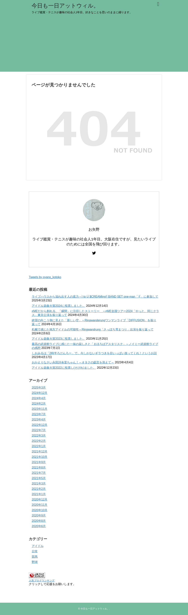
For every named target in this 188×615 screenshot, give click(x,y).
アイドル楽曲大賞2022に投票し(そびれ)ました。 (64, 367)
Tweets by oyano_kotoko (45, 277)
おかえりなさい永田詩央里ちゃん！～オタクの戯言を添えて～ (73, 362)
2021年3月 (39, 483)
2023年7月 (39, 414)
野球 (35, 562)
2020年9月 (39, 515)
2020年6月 (39, 526)
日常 (35, 551)
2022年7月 (39, 430)
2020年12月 (39, 499)
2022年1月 (39, 446)
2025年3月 (39, 387)
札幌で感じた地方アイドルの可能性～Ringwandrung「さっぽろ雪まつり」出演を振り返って (92, 329)
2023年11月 (39, 408)
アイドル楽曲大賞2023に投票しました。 (58, 338)
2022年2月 (39, 440)
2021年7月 (39, 472)
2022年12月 (39, 424)
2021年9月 (39, 462)
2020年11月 (39, 504)
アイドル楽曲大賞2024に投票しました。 (58, 305)
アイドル (38, 546)
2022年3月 (39, 435)
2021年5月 (39, 478)
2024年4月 (39, 398)
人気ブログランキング (42, 580)
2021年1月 (39, 494)
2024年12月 (39, 392)
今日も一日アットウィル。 (65, 6)
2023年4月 (39, 419)
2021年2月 (39, 488)
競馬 (35, 556)
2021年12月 (39, 451)
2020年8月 (39, 520)
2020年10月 (39, 510)
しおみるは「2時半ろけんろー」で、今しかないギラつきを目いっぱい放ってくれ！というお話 (94, 353)
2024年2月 (39, 403)
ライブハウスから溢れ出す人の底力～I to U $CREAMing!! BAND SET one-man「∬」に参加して (95, 296)
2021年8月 (39, 467)
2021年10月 (39, 456)
